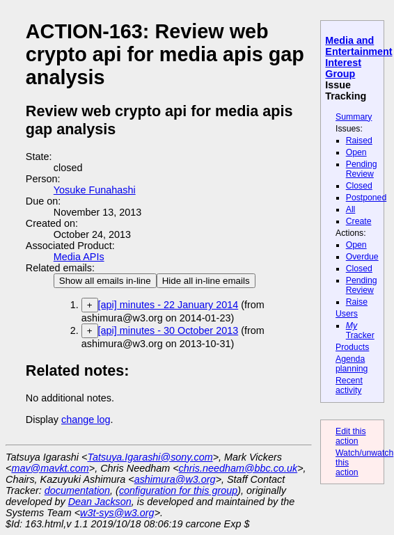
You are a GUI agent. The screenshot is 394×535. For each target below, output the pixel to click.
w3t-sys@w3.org (117, 512)
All (351, 209)
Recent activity (349, 385)
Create (359, 221)
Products (352, 347)
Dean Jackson (100, 501)
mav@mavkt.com (49, 468)
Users (347, 314)
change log (85, 419)
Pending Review (361, 169)
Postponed (366, 197)
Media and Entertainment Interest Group (358, 57)
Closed (359, 186)
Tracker (360, 330)
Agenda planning (352, 364)
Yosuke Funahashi (95, 189)
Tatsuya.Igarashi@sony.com (149, 457)
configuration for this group (178, 490)
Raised (359, 140)
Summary (354, 117)
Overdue (362, 257)
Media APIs (79, 256)
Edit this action (351, 436)
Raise (357, 302)
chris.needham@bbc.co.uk (238, 468)
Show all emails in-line (105, 281)
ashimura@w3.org (175, 479)
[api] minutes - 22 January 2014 (168, 304)
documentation (77, 490)
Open (356, 152)
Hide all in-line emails (206, 281)
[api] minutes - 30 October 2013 (168, 330)
